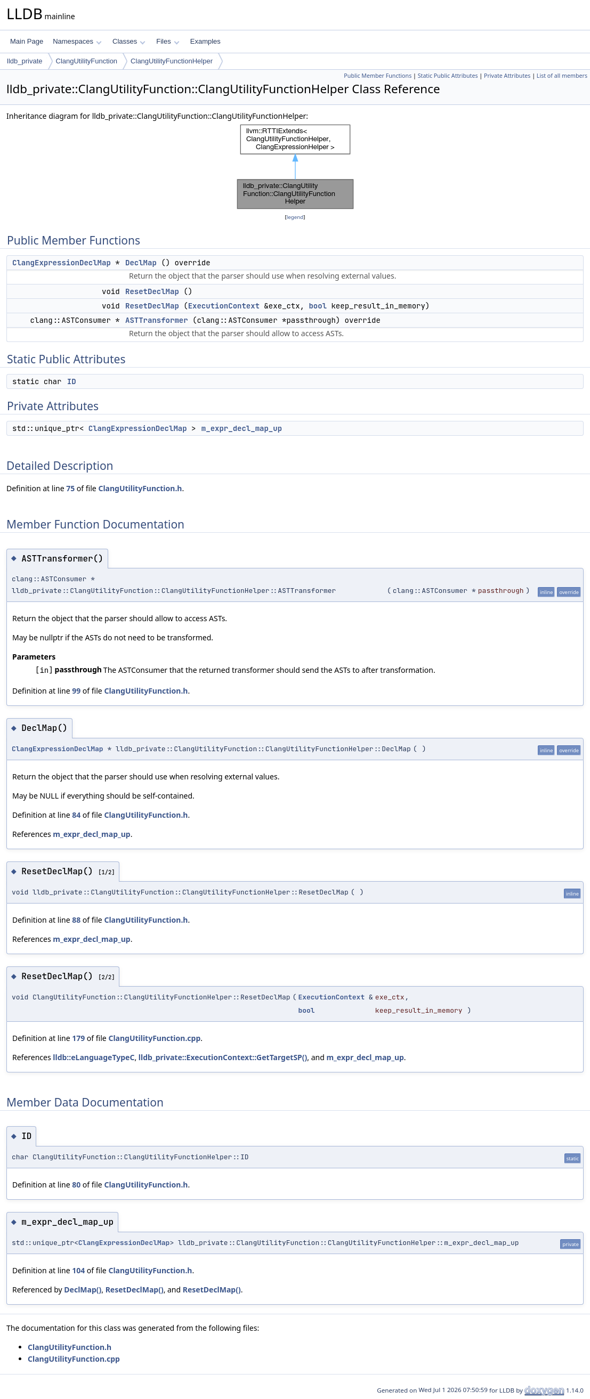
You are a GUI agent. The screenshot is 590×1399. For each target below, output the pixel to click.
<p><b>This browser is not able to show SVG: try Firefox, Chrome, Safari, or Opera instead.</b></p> (295, 167)
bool (318, 306)
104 (78, 1270)
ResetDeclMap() (135, 1289)
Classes (129, 41)
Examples (205, 41)
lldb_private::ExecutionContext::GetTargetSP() (223, 1057)
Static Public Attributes (448, 75)
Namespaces (77, 41)
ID (71, 381)
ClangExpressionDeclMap (61, 262)
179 (78, 1038)
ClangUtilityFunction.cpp (154, 1038)
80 (76, 1185)
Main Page (26, 41)
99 (76, 691)
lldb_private (25, 61)
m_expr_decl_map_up (241, 428)
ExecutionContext (224, 306)
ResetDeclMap (152, 291)
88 (76, 920)
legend (295, 217)
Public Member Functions (377, 75)
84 (76, 815)
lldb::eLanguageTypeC (93, 1057)
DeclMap (141, 262)
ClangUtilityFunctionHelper (172, 61)
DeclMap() (82, 1289)
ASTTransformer (156, 320)
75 (70, 488)
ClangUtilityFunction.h (140, 488)
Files (167, 41)
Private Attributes (507, 75)
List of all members (562, 75)
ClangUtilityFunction (87, 61)
